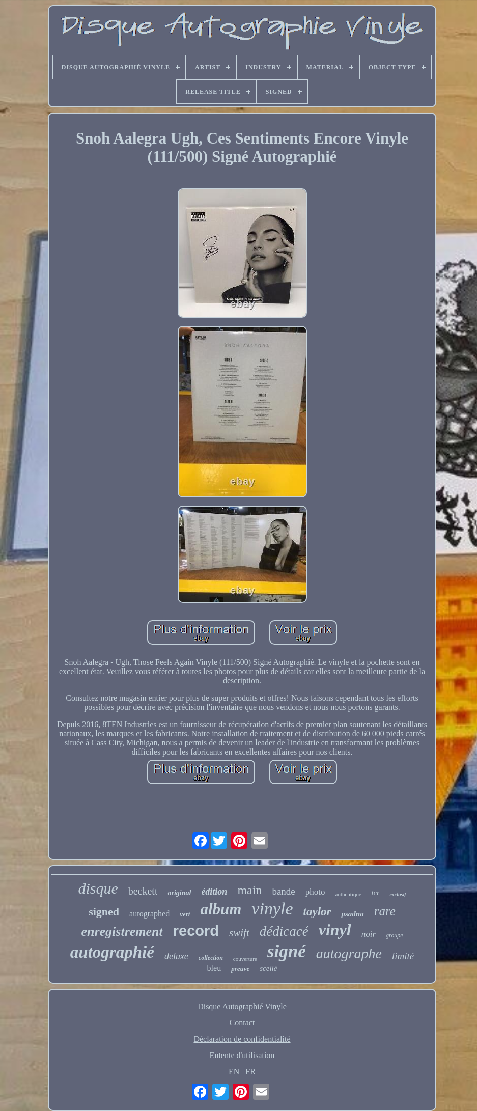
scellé (268, 968)
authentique (348, 894)
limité (403, 956)
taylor (317, 911)
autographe (349, 953)
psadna (352, 914)
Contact (242, 1022)
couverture (245, 959)
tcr (376, 893)
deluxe (176, 956)
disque (98, 888)
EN (234, 1071)
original (179, 893)
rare (385, 911)
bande (283, 891)
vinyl (335, 930)
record (196, 931)
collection (211, 957)
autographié (112, 952)
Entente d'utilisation (242, 1055)
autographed (149, 913)
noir (368, 934)
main (249, 890)
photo (315, 892)
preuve (240, 969)
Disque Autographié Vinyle (242, 1006)
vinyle (272, 908)
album (220, 909)
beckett (143, 891)
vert (185, 914)
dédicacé (284, 931)
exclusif (397, 894)
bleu (214, 968)
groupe (394, 935)
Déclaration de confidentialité (241, 1039)
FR (250, 1071)
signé (286, 951)
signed (104, 911)
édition (214, 891)
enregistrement (121, 931)
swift (239, 933)
